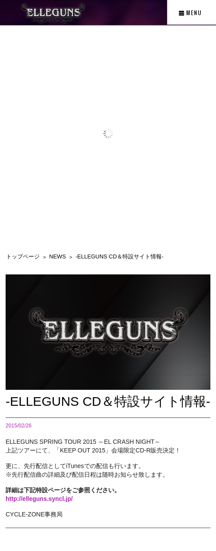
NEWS (57, 256)
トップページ (23, 256)
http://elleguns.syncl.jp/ (39, 498)
